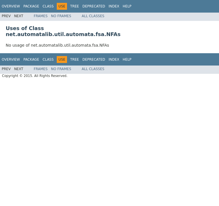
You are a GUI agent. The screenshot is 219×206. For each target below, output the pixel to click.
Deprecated (93, 6)
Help (127, 6)
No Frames (61, 16)
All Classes (93, 16)
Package (31, 6)
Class (48, 6)
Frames (41, 16)
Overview (11, 6)
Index (114, 6)
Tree (74, 6)
